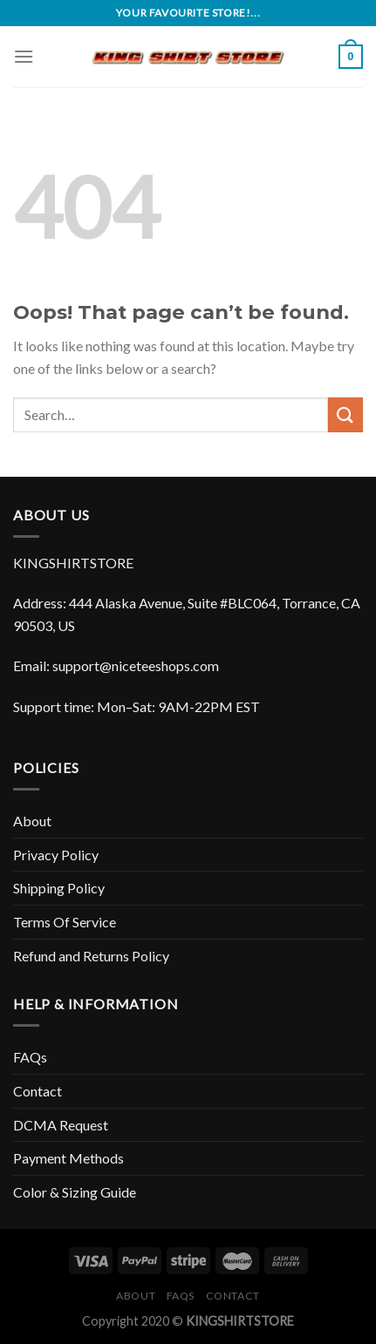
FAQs (30, 1057)
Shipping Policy (59, 887)
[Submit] (345, 414)
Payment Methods (68, 1158)
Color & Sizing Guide (74, 1192)
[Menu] (23, 56)
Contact (37, 1091)
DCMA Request (60, 1125)
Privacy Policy (56, 854)
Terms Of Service (64, 921)
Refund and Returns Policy (91, 955)
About (32, 820)
